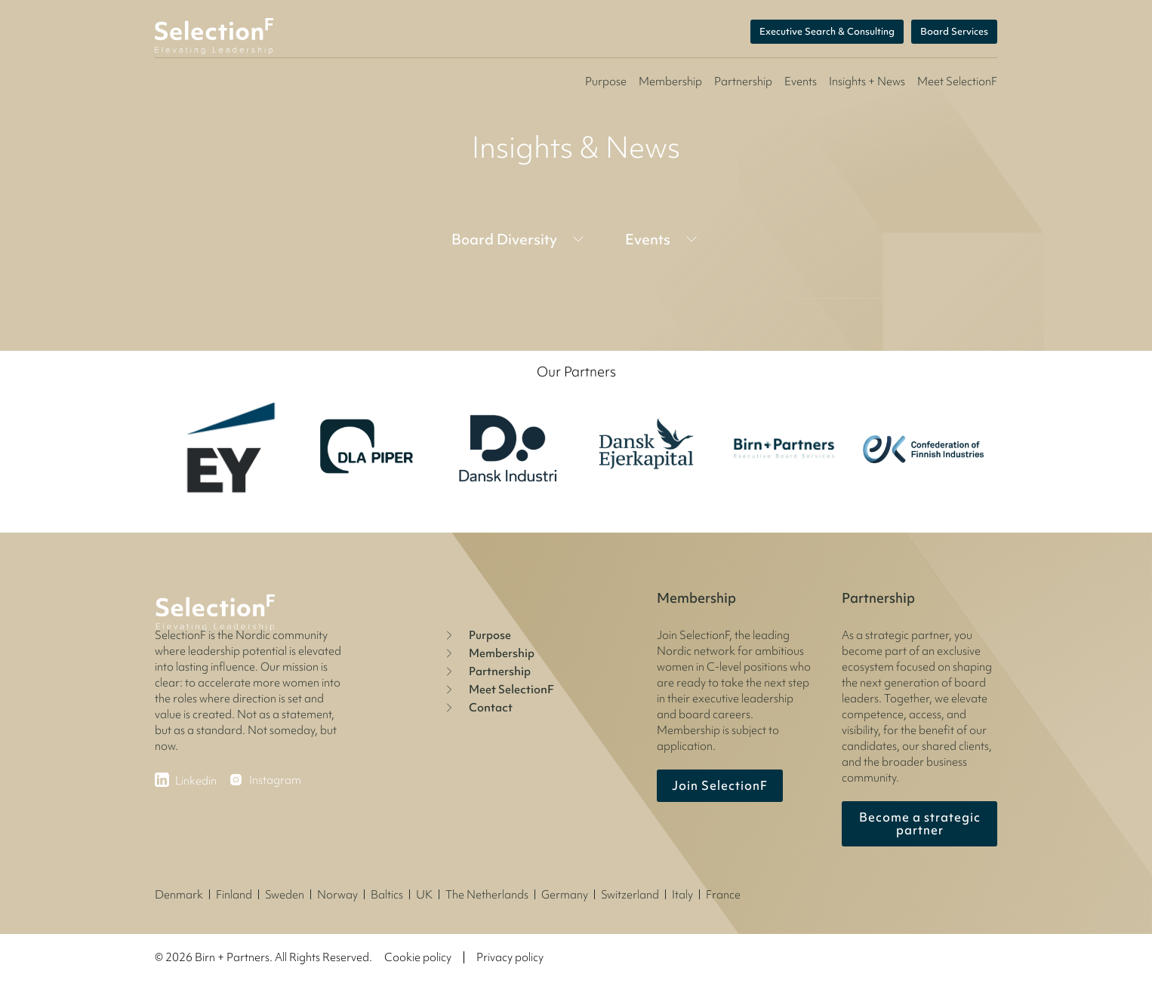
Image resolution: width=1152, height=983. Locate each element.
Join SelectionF (720, 785)
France (723, 894)
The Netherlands (486, 894)
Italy (682, 894)
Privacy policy (510, 957)
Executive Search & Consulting (827, 32)
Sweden (284, 894)
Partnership (743, 81)
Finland (234, 894)
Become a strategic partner (920, 823)
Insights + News (867, 81)
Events (800, 81)
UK (424, 894)
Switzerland (630, 894)
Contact (477, 707)
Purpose (606, 81)
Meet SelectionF (498, 689)
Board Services (954, 32)
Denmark (179, 894)
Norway (337, 894)
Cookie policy (417, 957)
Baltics (387, 894)
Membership (670, 81)
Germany (564, 894)
